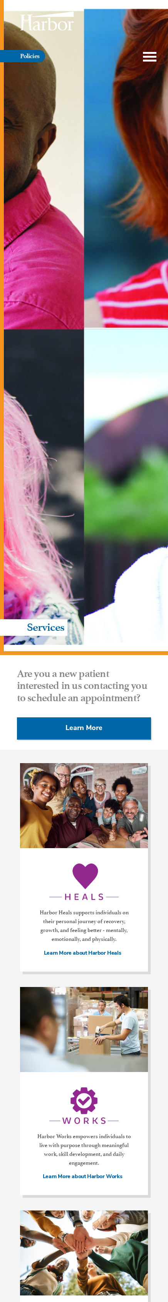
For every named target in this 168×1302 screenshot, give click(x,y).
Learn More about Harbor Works (84, 1177)
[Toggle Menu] (149, 57)
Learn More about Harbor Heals (84, 953)
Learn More (84, 728)
